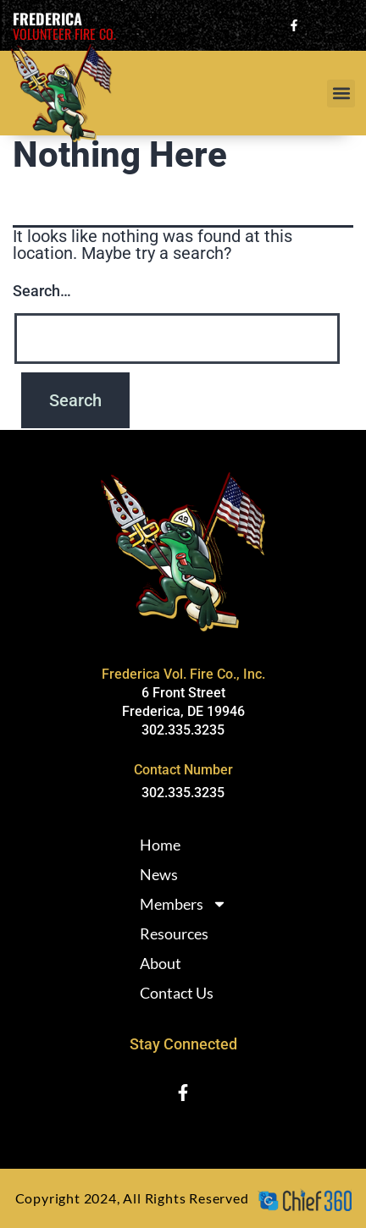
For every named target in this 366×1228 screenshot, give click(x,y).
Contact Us (177, 992)
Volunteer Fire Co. (64, 34)
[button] (341, 93)
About (160, 963)
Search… (42, 291)
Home (160, 844)
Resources (174, 933)
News (159, 874)
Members (183, 903)
